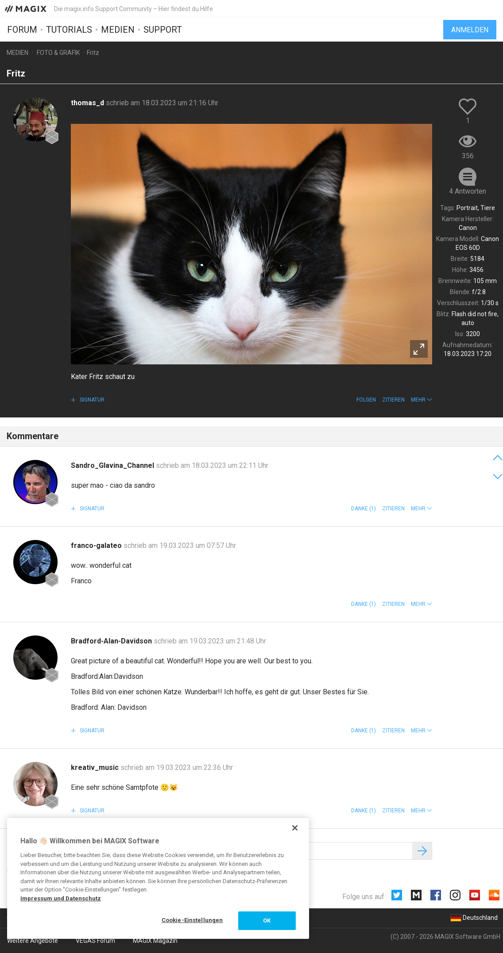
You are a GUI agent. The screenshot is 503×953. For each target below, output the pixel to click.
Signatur (91, 400)
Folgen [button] (366, 400)
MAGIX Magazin (155, 940)
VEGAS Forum (95, 940)
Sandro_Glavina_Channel (113, 465)
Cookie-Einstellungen (192, 920)
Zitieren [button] (393, 400)
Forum (22, 29)
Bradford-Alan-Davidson (112, 641)
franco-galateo (97, 545)
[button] (421, 400)
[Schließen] (295, 828)
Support (162, 29)
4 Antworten (467, 191)
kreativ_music (95, 767)
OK (267, 920)
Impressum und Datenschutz (60, 898)
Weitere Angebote (32, 940)
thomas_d (88, 103)
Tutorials (69, 29)
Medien (118, 29)
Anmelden (469, 30)
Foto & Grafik (58, 52)
